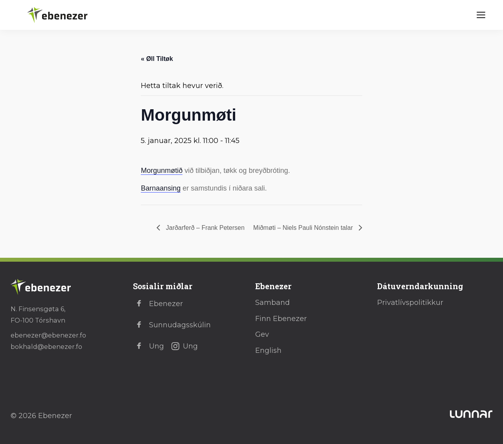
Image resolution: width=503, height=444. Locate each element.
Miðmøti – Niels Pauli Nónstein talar (304, 227)
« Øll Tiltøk (157, 58)
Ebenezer (158, 303)
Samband (272, 302)
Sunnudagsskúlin (172, 325)
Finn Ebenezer (281, 318)
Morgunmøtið (161, 170)
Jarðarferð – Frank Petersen (204, 227)
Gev (262, 334)
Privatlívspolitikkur (410, 302)
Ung (148, 346)
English (268, 350)
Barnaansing (161, 188)
